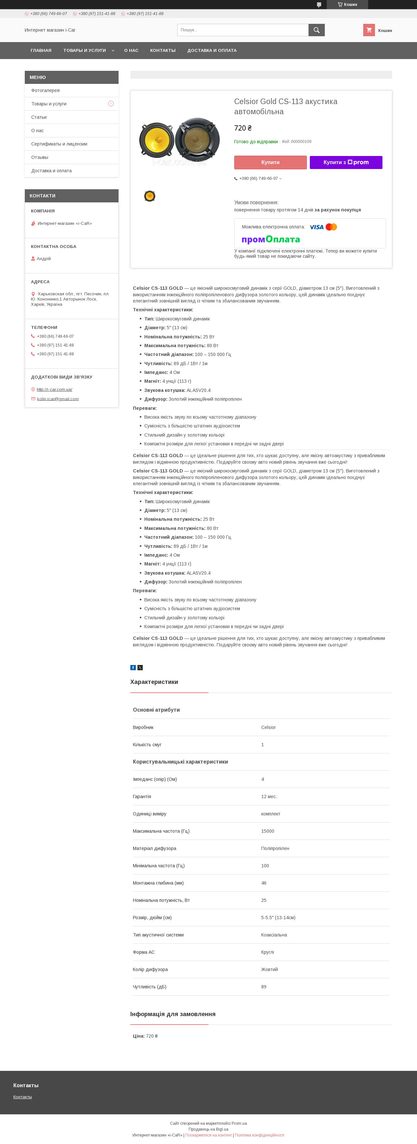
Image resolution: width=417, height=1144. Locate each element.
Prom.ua (239, 1123)
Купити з (346, 162)
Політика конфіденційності (259, 1135)
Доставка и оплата (212, 50)
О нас (131, 50)
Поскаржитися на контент (208, 1135)
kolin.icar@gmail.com (58, 398)
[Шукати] (317, 30)
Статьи (39, 117)
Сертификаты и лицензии (59, 144)
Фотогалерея (45, 90)
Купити (271, 162)
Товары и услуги (84, 50)
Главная (41, 50)
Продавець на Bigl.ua (208, 1129)
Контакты (163, 50)
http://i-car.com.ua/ (54, 389)
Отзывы (39, 157)
